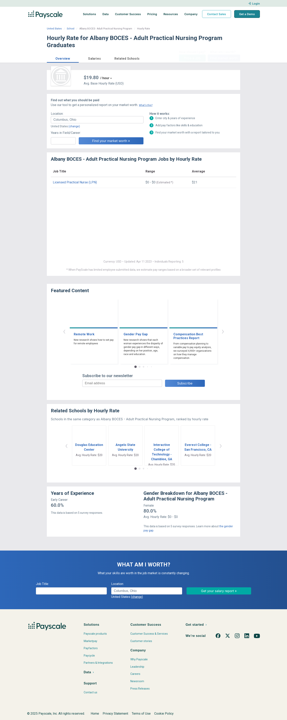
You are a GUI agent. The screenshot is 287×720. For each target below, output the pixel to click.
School (70, 28)
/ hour (104, 78)
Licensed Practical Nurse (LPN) (75, 182)
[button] (63, 58)
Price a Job (192, 58)
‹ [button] (64, 331)
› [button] (222, 331)
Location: (57, 114)
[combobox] (97, 119)
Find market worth (224, 58)
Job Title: (42, 584)
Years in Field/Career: (66, 133)
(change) (74, 126)
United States (54, 28)
